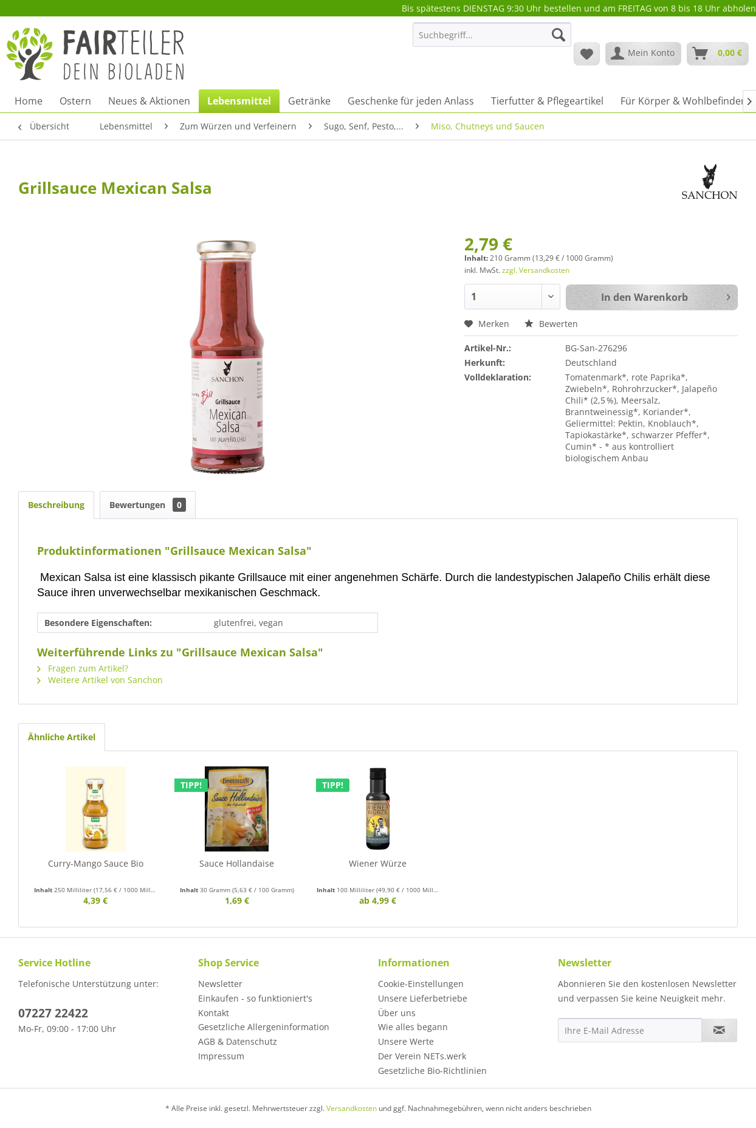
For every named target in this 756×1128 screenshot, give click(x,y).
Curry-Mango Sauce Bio (95, 863)
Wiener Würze (378, 863)
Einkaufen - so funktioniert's (255, 998)
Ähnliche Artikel (61, 737)
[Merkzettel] (587, 53)
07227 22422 (53, 1013)
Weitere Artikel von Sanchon (100, 680)
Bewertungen (147, 505)
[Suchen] (558, 34)
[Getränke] (309, 100)
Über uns (397, 1013)
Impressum (221, 1056)
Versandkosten (351, 1108)
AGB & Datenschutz (237, 1041)
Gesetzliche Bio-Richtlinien (432, 1070)
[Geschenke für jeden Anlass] (411, 100)
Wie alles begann (413, 1027)
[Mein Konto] (643, 53)
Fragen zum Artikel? (82, 668)
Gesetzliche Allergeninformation (263, 1027)
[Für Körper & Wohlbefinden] (683, 100)
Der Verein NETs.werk (422, 1056)
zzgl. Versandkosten (535, 270)
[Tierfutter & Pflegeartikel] (547, 100)
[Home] (28, 100)
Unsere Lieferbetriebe (422, 998)
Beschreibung (56, 505)
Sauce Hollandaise (236, 863)
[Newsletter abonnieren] (719, 1030)
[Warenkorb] (718, 53)
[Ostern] (75, 100)
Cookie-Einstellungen (421, 983)
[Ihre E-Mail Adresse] (630, 1030)
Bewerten (551, 323)
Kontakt (213, 1013)
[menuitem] (492, 40)
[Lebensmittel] (239, 100)
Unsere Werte (406, 1041)
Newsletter (220, 983)
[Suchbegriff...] (492, 34)
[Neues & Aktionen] (149, 100)
